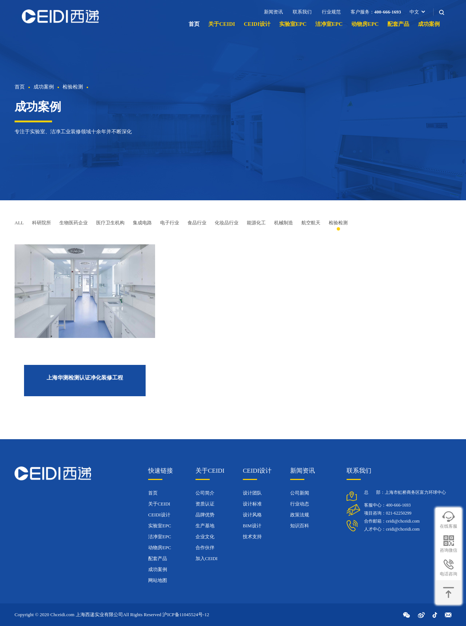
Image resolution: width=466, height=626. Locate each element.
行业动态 (299, 504)
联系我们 (302, 12)
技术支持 (252, 536)
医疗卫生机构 (110, 222)
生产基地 (205, 525)
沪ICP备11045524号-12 (185, 614)
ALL (19, 222)
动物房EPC (365, 24)
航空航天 (310, 222)
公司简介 (205, 493)
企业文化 (205, 536)
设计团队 (252, 493)
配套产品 (398, 24)
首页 (194, 24)
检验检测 (73, 87)
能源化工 (256, 222)
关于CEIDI (221, 24)
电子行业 (169, 222)
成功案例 (429, 24)
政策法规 (299, 514)
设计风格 (252, 514)
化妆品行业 (226, 222)
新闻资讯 (273, 12)
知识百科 (299, 525)
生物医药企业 (73, 222)
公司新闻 (299, 493)
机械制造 (283, 222)
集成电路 (142, 222)
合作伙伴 (205, 547)
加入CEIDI (207, 558)
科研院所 (41, 222)
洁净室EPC (329, 24)
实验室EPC (293, 24)
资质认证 (205, 504)
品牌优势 (205, 514)
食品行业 (196, 222)
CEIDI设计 (257, 24)
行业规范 (331, 12)
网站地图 (157, 580)
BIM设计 (252, 525)
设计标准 (252, 504)
